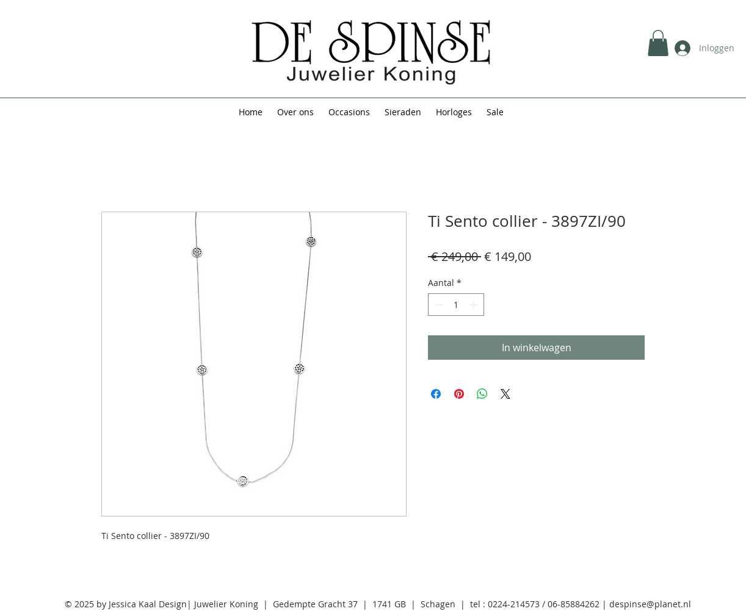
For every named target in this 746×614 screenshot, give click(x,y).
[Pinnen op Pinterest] (459, 394)
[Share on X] (505, 394)
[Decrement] (437, 304)
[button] (658, 43)
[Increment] (474, 304)
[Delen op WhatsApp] (482, 394)
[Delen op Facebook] (436, 394)
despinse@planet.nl (650, 604)
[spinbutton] (456, 304)
